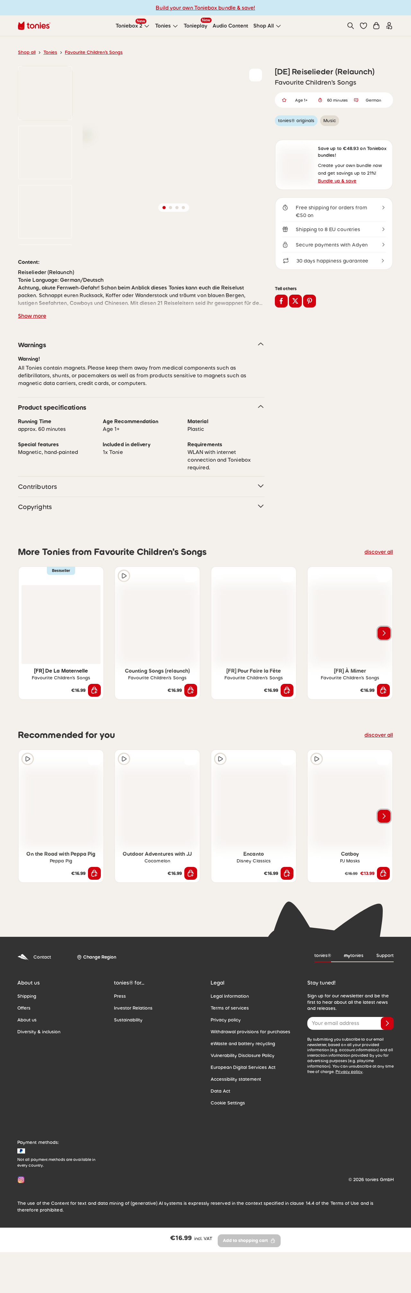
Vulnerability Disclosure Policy (243, 1108)
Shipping (26, 1049)
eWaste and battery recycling (243, 1096)
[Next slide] (384, 686)
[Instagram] (20, 1232)
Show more (32, 368)
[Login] (389, 25)
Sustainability (128, 1073)
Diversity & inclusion (38, 1084)
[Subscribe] (387, 1076)
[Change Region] (96, 1010)
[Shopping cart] (376, 25)
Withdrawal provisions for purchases (250, 1084)
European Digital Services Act (243, 1120)
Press (120, 1049)
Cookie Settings (228, 1156)
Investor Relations (133, 1061)
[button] (363, 25)
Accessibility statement (236, 1132)
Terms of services (230, 1061)
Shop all (27, 52)
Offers (24, 1061)
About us (27, 1073)
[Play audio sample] (124, 628)
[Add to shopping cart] (94, 743)
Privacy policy (226, 1073)
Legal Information (230, 1049)
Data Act (220, 1144)
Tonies (50, 52)
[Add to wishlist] (255, 75)
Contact (34, 1010)
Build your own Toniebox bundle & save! (205, 7)
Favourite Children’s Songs (94, 52)
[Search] (350, 25)
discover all (378, 604)
